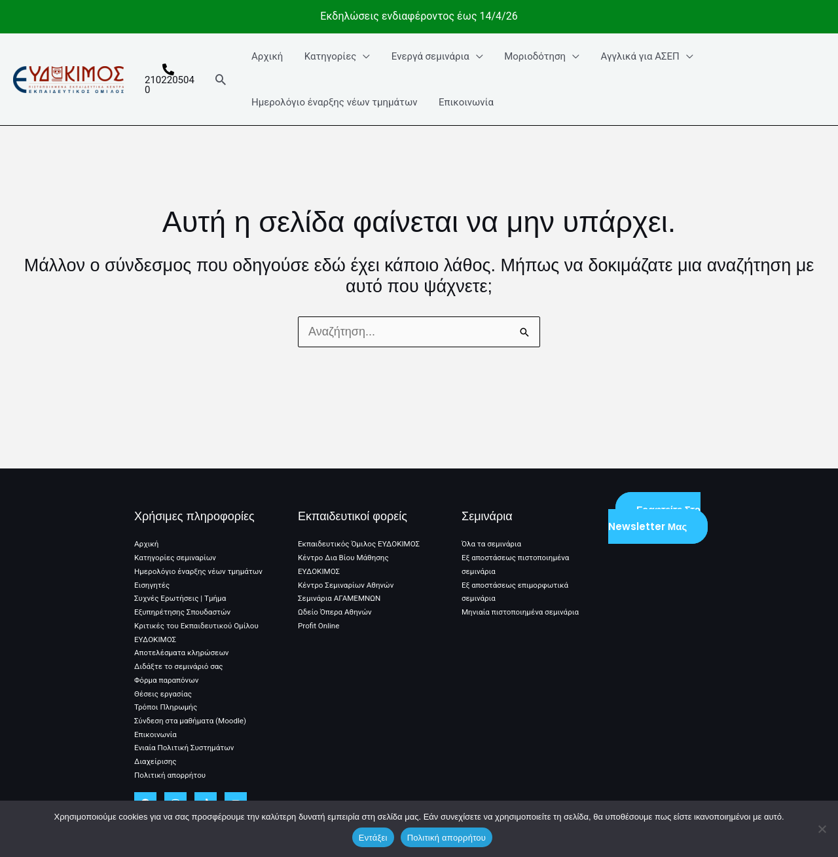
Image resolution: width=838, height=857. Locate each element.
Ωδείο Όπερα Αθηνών (336, 601)
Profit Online (319, 615)
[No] (821, 828)
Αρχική (267, 56)
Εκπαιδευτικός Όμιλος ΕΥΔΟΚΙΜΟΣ (361, 534)
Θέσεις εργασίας (164, 695)
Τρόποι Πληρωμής (167, 708)
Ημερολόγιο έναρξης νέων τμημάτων (334, 102)
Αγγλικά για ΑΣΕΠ (633, 56)
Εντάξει (373, 838)
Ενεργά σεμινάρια (427, 56)
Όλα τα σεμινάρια (492, 534)
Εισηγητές (152, 588)
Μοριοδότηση (530, 56)
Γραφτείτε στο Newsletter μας (654, 508)
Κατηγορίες (328, 56)
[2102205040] (169, 79)
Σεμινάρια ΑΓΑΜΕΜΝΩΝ (341, 588)
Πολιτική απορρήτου (171, 775)
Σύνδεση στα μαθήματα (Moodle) (192, 722)
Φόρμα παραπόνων (167, 682)
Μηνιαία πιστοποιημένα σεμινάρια (522, 601)
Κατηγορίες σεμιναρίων (176, 548)
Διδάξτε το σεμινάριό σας (180, 668)
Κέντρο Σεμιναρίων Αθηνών (347, 574)
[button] (221, 79)
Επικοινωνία (464, 102)
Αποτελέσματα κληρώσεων (183, 655)
